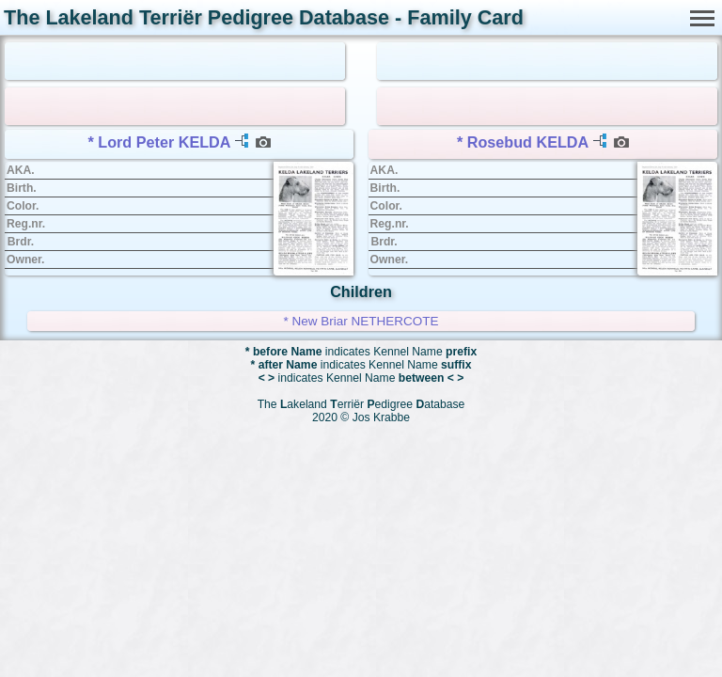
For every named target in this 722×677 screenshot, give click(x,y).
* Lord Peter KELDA (159, 142)
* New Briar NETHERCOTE (360, 321)
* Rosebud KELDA (523, 142)
